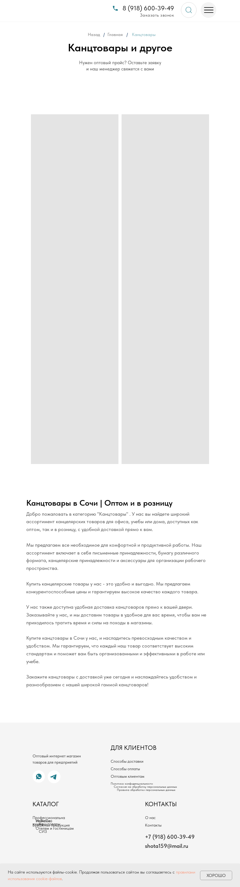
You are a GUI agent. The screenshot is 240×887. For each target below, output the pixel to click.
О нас (150, 817)
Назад (94, 34)
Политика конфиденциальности (132, 783)
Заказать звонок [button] (157, 15)
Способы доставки (127, 761)
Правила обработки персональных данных (146, 790)
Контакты (153, 825)
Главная (115, 34)
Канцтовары (49, 824)
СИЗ (43, 831)
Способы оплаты (125, 768)
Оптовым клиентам (127, 776)
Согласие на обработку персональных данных (145, 786)
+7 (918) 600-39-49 (170, 836)
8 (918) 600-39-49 (148, 8)
